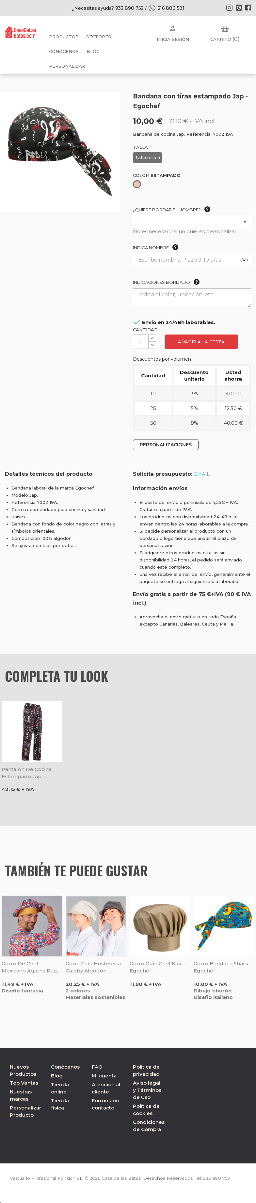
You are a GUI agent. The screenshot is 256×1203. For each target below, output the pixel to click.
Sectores (98, 36)
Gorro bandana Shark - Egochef (223, 967)
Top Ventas (24, 1083)
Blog (57, 1076)
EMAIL (202, 474)
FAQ (97, 1067)
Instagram (229, 7)
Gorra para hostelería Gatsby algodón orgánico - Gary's (93, 967)
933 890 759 (221, 1178)
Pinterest (239, 7)
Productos (63, 36)
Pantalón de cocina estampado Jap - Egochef (27, 773)
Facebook (248, 7)
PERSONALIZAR (67, 66)
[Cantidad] (141, 342)
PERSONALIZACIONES (166, 445)
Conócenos (64, 51)
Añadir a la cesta (201, 341)
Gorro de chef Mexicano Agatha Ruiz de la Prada (30, 967)
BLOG (93, 51)
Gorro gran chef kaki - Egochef (158, 967)
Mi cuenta (104, 1076)
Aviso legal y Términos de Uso (147, 1090)
